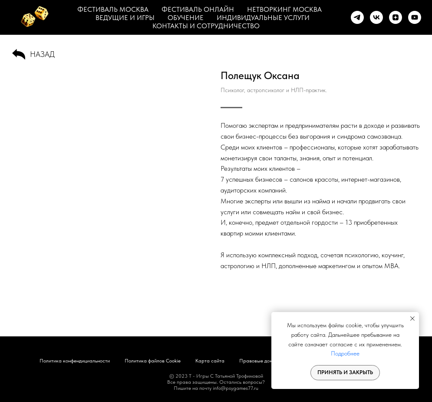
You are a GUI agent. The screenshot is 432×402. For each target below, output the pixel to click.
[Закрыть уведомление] (412, 318)
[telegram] (357, 17)
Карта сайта (209, 361)
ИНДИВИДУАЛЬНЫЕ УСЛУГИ (263, 17)
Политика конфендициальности (75, 361)
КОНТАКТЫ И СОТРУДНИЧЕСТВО (206, 26)
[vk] (376, 17)
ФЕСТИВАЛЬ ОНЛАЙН (198, 9)
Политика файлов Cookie (153, 361)
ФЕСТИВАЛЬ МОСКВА (112, 9)
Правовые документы (263, 361)
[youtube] (414, 17)
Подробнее (345, 353)
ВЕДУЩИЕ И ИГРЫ (125, 17)
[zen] (395, 17)
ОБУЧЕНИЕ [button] (186, 17)
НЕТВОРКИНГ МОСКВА (284, 9)
